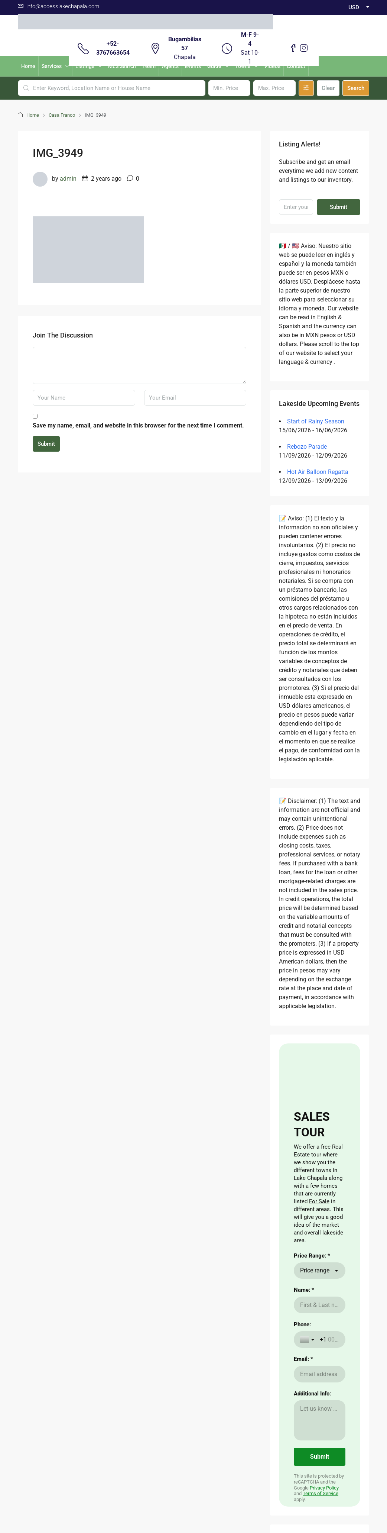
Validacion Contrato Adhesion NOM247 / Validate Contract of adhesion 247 (193, 1475)
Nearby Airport (125, 1292)
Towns (242, 66)
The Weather (165, 1281)
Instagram (212, 1392)
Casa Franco (62, 115)
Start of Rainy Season (315, 421)
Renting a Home (126, 1281)
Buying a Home (125, 1269)
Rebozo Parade (307, 446)
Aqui (69, 1272)
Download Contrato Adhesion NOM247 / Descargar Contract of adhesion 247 (193, 1493)
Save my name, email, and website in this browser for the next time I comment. (138, 425)
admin (68, 178)
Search (355, 88)
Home (28, 66)
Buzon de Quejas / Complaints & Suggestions (193, 1466)
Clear (328, 88)
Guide (214, 66)
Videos (272, 66)
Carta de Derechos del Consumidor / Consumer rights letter (193, 1484)
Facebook (174, 1392)
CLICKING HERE (36, 1290)
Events (193, 66)
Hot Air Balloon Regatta (317, 471)
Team (149, 66)
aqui (23, 1329)
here (42, 1305)
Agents (170, 66)
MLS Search (122, 66)
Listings (84, 66)
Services (52, 66)
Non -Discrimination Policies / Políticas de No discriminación (193, 1502)
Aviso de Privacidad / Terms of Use (193, 1457)
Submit (46, 443)
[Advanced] (306, 88)
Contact (296, 66)
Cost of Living (167, 1269)
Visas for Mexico (170, 1292)
